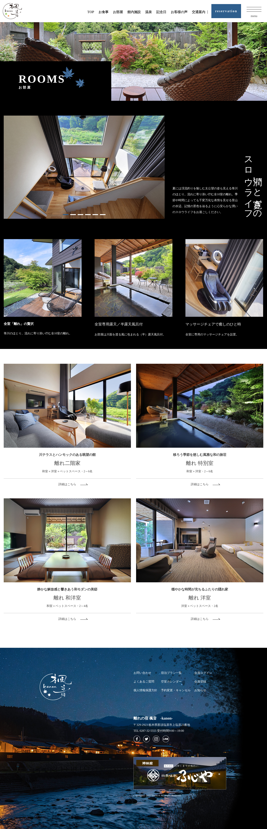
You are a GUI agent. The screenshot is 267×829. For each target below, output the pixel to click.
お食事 (103, 12)
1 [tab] (65, 214)
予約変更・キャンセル (176, 690)
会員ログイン (203, 672)
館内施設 (134, 12)
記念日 (161, 12)
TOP (90, 12)
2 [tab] (73, 214)
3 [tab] (80, 214)
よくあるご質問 (144, 681)
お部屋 (118, 12)
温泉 (148, 12)
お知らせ (200, 690)
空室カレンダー (171, 681)
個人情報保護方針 (145, 690)
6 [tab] (103, 214)
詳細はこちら (67, 484)
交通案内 (198, 12)
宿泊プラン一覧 (171, 672)
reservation (226, 11)
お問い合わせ (142, 672)
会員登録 (200, 681)
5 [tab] (95, 214)
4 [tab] (88, 214)
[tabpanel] (84, 167)
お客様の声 (179, 12)
